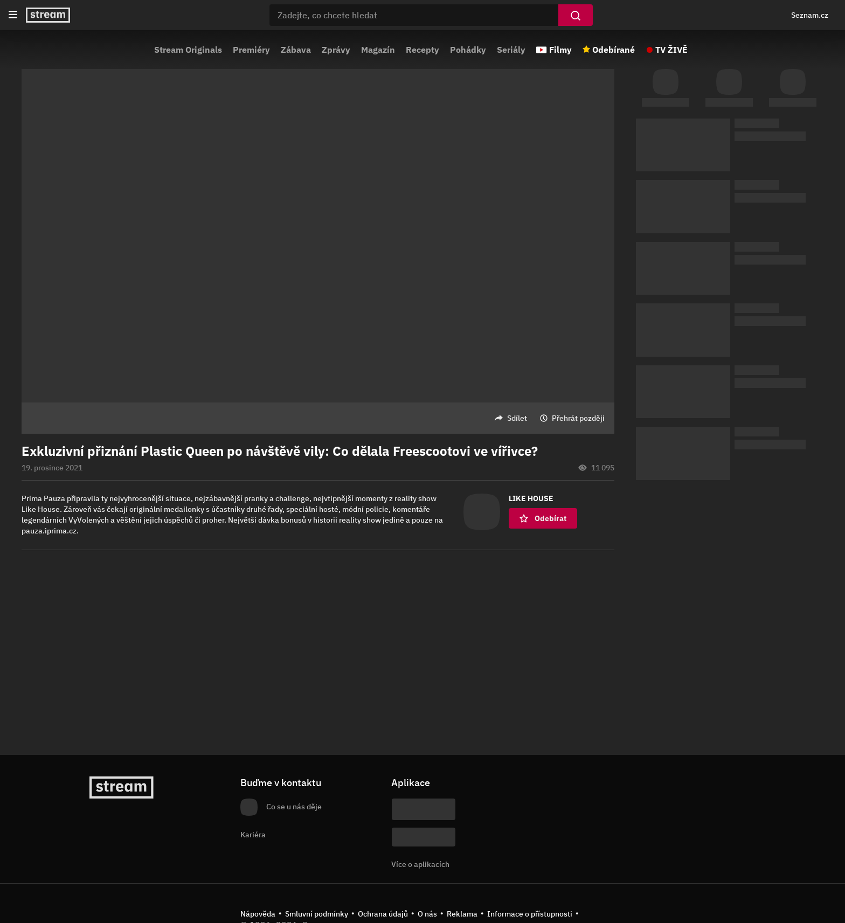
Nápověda (257, 914)
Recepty (422, 49)
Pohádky (468, 49)
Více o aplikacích (420, 864)
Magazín (378, 49)
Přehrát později (578, 418)
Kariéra (253, 834)
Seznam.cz (809, 15)
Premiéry (251, 49)
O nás (427, 914)
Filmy (560, 49)
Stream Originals (188, 49)
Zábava (296, 49)
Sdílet (517, 418)
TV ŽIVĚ (671, 49)
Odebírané (613, 49)
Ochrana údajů (383, 914)
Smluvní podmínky (316, 914)
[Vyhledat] (575, 15)
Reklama (462, 914)
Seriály (511, 49)
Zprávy (336, 49)
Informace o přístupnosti (529, 914)
